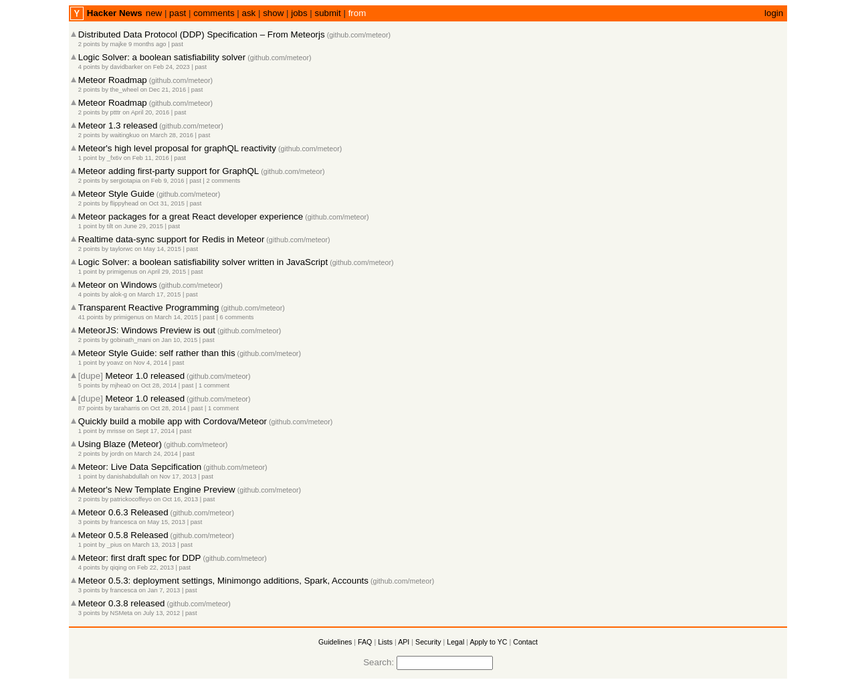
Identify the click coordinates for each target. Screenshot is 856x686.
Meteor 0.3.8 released (121, 603)
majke (118, 44)
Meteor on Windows (117, 285)
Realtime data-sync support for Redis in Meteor (171, 239)
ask (249, 13)
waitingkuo (125, 135)
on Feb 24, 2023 (167, 67)
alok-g (118, 294)
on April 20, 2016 (145, 112)
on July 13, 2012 (157, 613)
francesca (123, 522)
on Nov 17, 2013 (173, 476)
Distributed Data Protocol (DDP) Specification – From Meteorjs (201, 34)
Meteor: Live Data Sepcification (139, 467)
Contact (525, 642)
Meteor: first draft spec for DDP (139, 558)
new (154, 13)
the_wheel (124, 89)
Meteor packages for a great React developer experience (190, 216)
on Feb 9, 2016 (163, 180)
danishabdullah (128, 476)
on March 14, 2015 (172, 317)
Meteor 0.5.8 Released (123, 535)
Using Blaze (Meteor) (120, 444)
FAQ (365, 642)
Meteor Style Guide (116, 194)
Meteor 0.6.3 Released (123, 512)
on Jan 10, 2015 (174, 340)
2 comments (223, 180)
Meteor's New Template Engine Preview (156, 490)
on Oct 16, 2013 (176, 499)
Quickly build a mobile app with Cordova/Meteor (172, 421)
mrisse (116, 431)
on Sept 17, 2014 (151, 431)
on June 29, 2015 (139, 226)
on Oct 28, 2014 (154, 385)
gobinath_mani (130, 340)
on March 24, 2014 (152, 453)
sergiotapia (125, 180)
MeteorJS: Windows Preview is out (146, 330)
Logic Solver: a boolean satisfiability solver (161, 57)
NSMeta (121, 613)
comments (213, 13)
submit (328, 13)
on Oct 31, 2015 (162, 203)
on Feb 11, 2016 (146, 158)
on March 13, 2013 (150, 544)
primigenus (122, 271)
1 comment (214, 385)
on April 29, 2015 (162, 271)
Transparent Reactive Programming (148, 308)
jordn (117, 453)
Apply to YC (488, 642)
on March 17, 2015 (155, 294)
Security (428, 642)
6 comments (237, 317)
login (773, 13)
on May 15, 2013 (162, 522)
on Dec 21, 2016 (163, 89)
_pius (114, 544)
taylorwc (121, 249)
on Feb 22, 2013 (151, 567)
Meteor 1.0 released (145, 376)
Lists (385, 642)
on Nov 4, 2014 (146, 362)
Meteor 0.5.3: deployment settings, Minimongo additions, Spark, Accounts (223, 581)
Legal (455, 642)
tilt (110, 226)
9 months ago (147, 44)
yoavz (115, 362)
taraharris (127, 408)
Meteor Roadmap (112, 80)
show (273, 13)
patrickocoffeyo (131, 499)
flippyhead (124, 203)
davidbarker (126, 67)
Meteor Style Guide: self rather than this (156, 353)
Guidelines (335, 642)
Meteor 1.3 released (118, 125)
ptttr (115, 112)
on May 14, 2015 (157, 249)
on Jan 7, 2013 (160, 590)
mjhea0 (120, 385)
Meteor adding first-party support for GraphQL (168, 171)
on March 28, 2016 (167, 135)
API (403, 642)
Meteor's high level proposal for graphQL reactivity (177, 148)
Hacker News (114, 13)
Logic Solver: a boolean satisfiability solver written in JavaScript (203, 262)
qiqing (118, 567)
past (177, 13)
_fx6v (114, 158)
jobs (299, 13)
